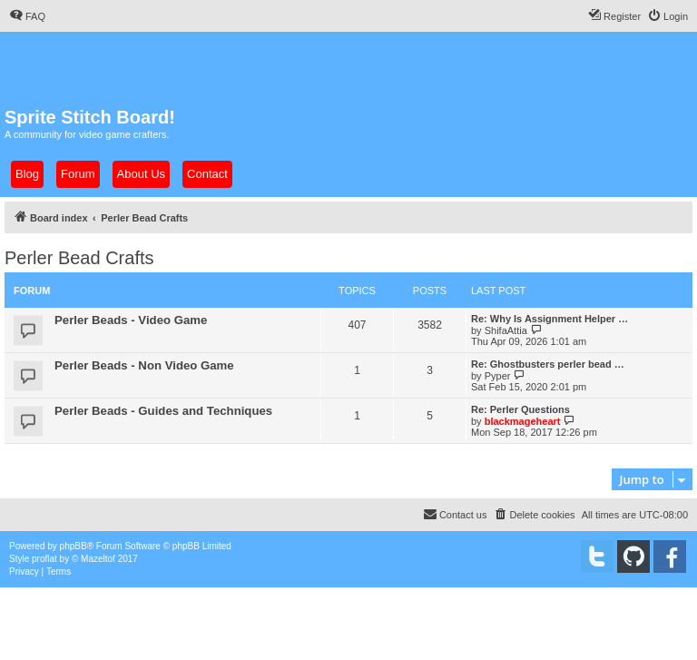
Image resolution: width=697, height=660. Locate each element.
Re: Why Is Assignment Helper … (549, 318)
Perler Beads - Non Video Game (144, 365)
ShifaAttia (506, 330)
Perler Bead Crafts (79, 258)
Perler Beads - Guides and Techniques (163, 411)
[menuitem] (27, 16)
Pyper (498, 375)
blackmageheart (523, 421)
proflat (44, 559)
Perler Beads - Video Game (130, 320)
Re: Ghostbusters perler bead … (547, 364)
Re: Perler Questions (520, 409)
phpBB (73, 546)
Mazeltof (98, 559)
